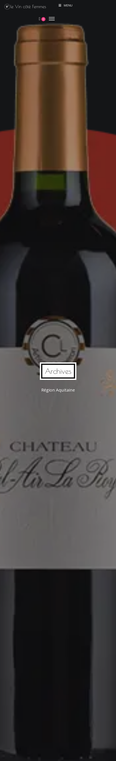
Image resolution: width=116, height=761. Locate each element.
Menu (65, 5)
